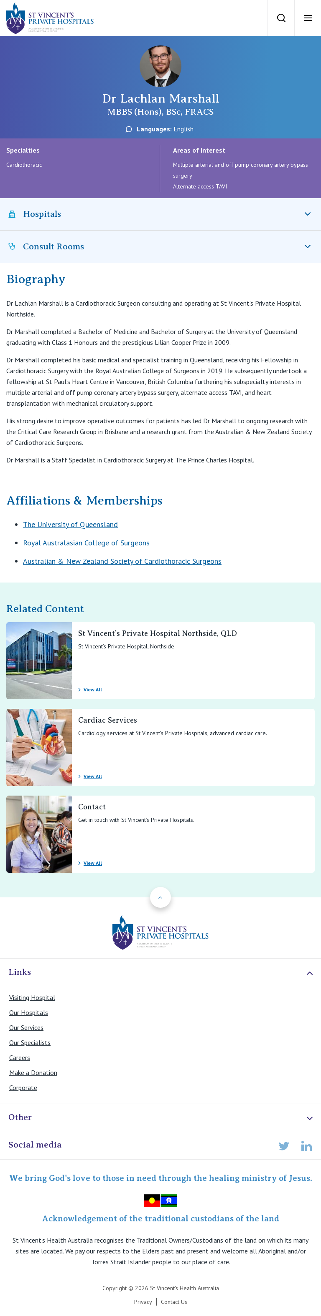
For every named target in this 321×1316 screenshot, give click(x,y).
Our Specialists (30, 1042)
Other (161, 1117)
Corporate (23, 1087)
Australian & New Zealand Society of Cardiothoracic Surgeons (122, 561)
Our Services (26, 1027)
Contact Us (174, 1302)
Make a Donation (33, 1072)
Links (161, 972)
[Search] (281, 18)
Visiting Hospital (32, 997)
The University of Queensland (70, 524)
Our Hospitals (28, 1012)
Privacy (143, 1302)
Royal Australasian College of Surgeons (86, 542)
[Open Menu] (307, 18)
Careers (19, 1057)
